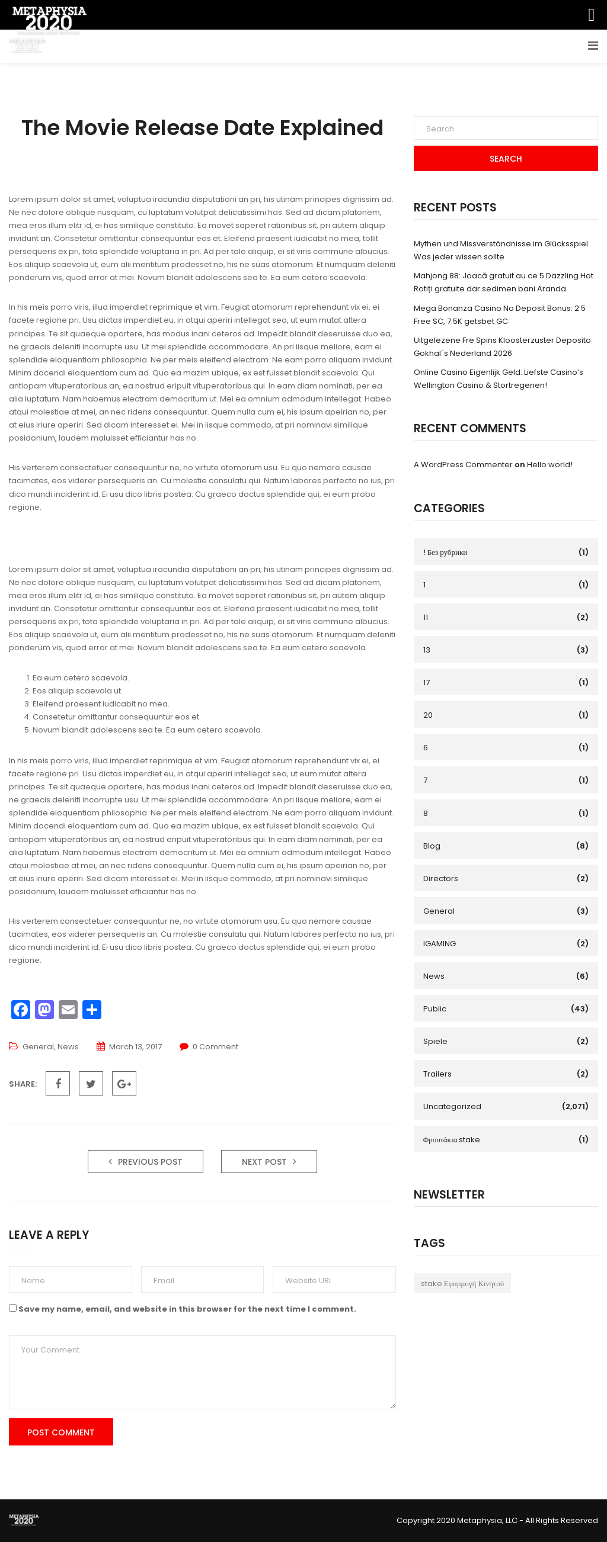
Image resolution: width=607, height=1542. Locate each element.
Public (434, 1008)
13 (426, 650)
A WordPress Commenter (463, 464)
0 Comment (215, 1046)
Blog (431, 846)
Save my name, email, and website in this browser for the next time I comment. (187, 1309)
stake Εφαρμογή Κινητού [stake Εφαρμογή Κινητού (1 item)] (462, 1283)
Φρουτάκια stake (452, 1139)
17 (426, 682)
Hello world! (550, 464)
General (38, 1046)
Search (506, 159)
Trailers (437, 1074)
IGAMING (439, 943)
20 (428, 715)
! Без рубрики (445, 552)
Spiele (435, 1041)
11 (425, 617)
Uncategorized (452, 1106)
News (68, 1046)
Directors (440, 878)
